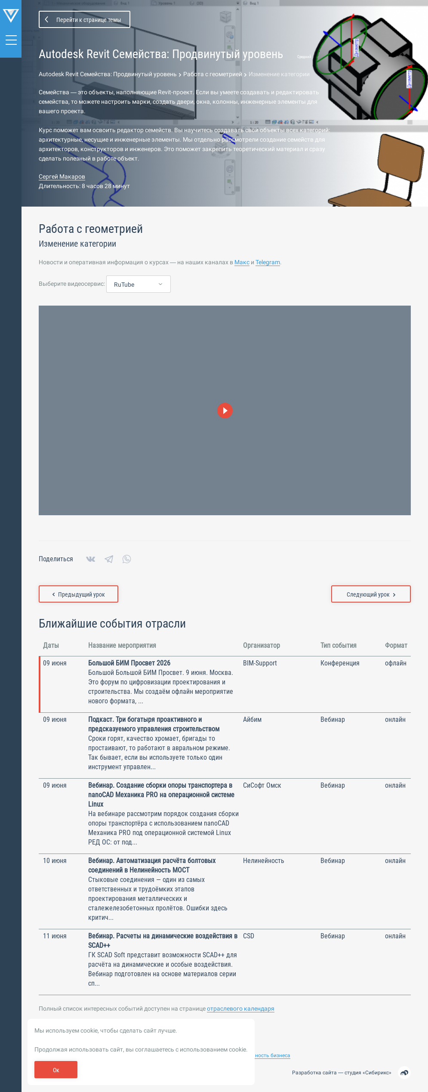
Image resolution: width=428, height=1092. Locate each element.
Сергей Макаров (62, 176)
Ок (56, 1070)
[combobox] (138, 285)
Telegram (268, 262)
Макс (241, 262)
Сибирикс (377, 1073)
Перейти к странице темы (88, 19)
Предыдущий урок (78, 594)
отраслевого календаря (240, 1008)
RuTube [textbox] (124, 285)
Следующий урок (371, 594)
